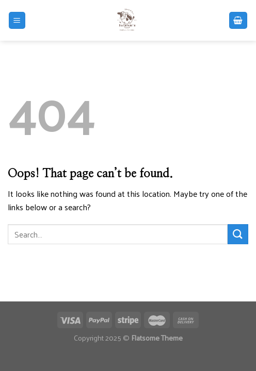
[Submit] (238, 234)
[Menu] (17, 20)
